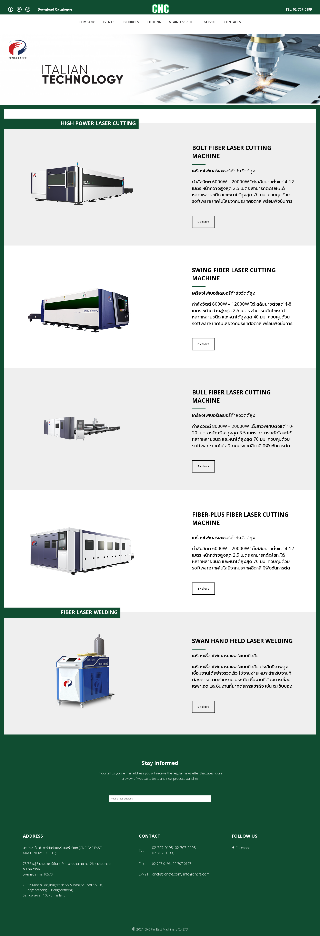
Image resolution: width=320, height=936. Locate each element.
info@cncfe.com (196, 874)
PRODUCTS (131, 22)
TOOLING (154, 22)
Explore (203, 222)
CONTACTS (232, 22)
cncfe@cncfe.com (166, 874)
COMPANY (87, 22)
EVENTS (108, 22)
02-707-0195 (162, 847)
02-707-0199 (162, 852)
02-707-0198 (185, 847)
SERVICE (210, 22)
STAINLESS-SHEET (182, 22)
